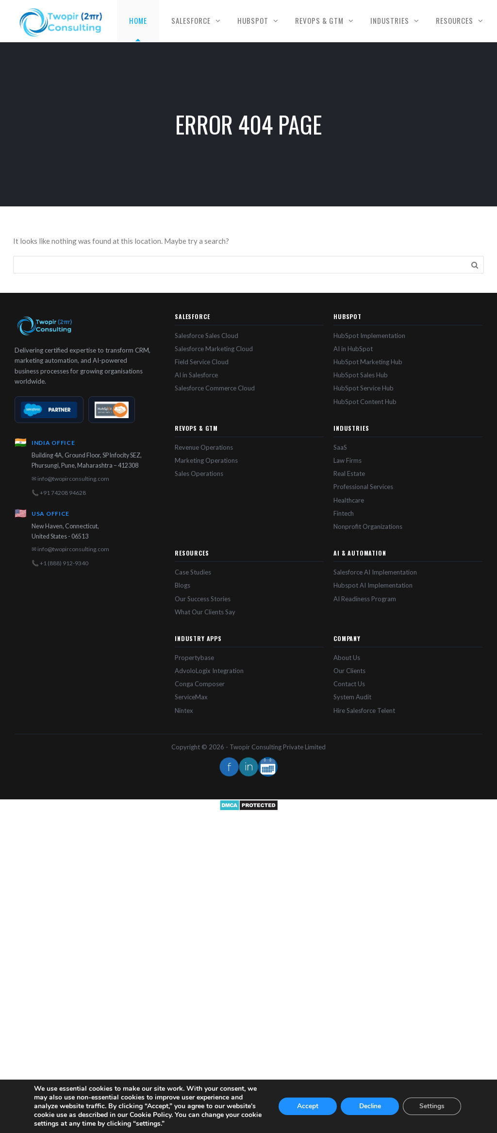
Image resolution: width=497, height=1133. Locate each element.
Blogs (182, 585)
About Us (346, 657)
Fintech (343, 513)
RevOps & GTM (319, 20)
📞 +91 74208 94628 (59, 492)
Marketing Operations (206, 460)
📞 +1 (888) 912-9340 (60, 563)
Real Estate (349, 473)
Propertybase (194, 657)
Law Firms (347, 460)
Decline (369, 1106)
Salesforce (191, 20)
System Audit (352, 697)
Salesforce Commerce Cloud (215, 388)
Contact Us (349, 684)
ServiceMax (191, 697)
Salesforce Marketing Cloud (214, 349)
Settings (432, 1106)
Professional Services (363, 486)
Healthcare (348, 500)
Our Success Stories (203, 599)
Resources (454, 20)
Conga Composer (200, 684)
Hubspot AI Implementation (373, 585)
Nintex (184, 710)
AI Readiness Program (364, 599)
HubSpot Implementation (369, 335)
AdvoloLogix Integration (209, 671)
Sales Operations (199, 473)
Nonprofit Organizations (367, 526)
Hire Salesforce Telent (364, 710)
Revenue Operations (204, 447)
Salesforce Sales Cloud (206, 335)
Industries (389, 20)
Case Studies (193, 572)
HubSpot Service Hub (363, 388)
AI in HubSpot (353, 349)
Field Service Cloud (202, 362)
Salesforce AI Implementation (375, 572)
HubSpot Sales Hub (360, 375)
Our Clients (349, 671)
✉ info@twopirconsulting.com (70, 478)
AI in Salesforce (196, 375)
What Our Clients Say (205, 612)
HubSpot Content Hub (365, 402)
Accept (307, 1106)
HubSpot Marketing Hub (367, 362)
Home (138, 20)
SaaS (340, 447)
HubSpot (252, 20)
